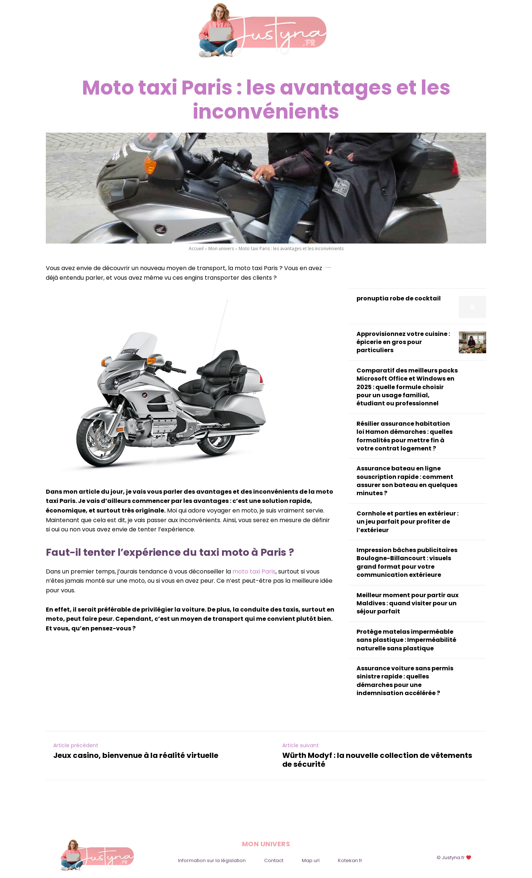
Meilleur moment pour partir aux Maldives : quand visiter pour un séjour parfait (407, 603)
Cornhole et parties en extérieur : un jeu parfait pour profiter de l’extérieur (407, 521)
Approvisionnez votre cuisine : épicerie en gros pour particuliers (403, 342)
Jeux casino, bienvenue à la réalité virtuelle (135, 755)
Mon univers (221, 248)
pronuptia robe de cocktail (399, 298)
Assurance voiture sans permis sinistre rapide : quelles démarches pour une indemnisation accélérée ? (405, 680)
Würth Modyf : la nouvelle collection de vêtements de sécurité (377, 760)
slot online (329, 267)
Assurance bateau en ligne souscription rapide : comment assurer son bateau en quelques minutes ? (407, 480)
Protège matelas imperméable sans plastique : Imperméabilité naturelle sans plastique (406, 640)
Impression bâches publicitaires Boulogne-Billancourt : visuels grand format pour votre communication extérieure (407, 562)
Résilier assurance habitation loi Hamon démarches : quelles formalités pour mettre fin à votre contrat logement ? (405, 436)
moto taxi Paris (254, 571)
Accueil (196, 248)
